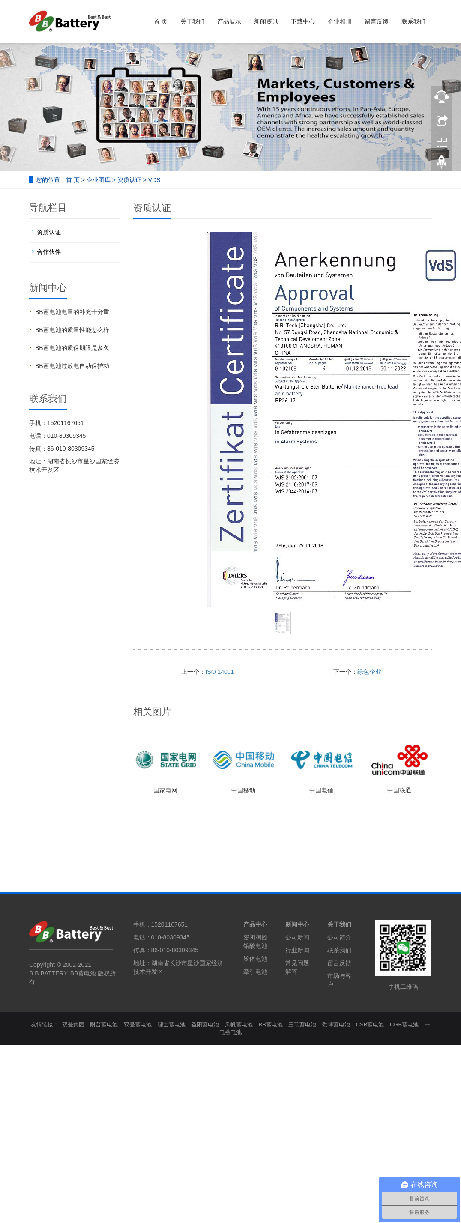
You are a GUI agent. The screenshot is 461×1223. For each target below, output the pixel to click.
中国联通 (399, 790)
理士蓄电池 (172, 1024)
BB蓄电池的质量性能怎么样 (72, 329)
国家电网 (165, 790)
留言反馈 (377, 21)
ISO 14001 (219, 671)
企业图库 (99, 179)
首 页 (161, 21)
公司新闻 (297, 937)
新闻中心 (297, 924)
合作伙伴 (49, 251)
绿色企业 (369, 671)
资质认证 (129, 179)
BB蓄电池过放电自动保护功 (72, 365)
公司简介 (339, 937)
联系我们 (413, 21)
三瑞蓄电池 (302, 1024)
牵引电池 (255, 971)
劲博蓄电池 (336, 1024)
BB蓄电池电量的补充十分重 (72, 311)
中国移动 (243, 790)
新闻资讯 (266, 21)
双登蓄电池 (138, 1024)
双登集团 (73, 1024)
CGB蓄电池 (404, 1024)
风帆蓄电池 (239, 1024)
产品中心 (255, 924)
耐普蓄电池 (104, 1024)
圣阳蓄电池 (205, 1024)
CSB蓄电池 (370, 1024)
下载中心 (303, 21)
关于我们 (192, 21)
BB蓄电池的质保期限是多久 (72, 347)
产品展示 (229, 21)
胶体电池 (255, 958)
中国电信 (321, 790)
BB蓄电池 (271, 1024)
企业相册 (340, 21)
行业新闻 (297, 950)
